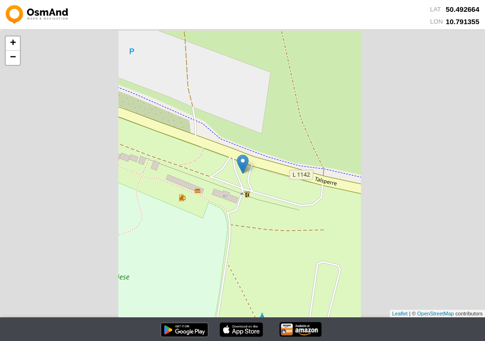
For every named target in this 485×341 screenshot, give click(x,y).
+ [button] (13, 43)
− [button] (13, 58)
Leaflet (400, 313)
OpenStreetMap (435, 313)
